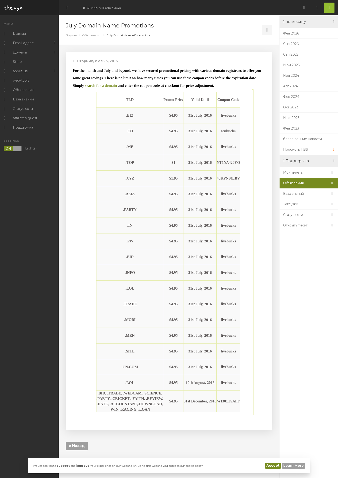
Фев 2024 (291, 97)
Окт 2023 (290, 107)
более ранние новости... (303, 139)
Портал (71, 35)
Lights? (20, 149)
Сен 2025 (290, 54)
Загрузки (308, 204)
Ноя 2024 (291, 75)
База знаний (308, 193)
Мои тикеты (308, 172)
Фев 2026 (291, 33)
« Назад (77, 446)
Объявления (91, 35)
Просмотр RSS (308, 149)
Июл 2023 (291, 118)
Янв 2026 (291, 44)
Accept (273, 465)
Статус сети (308, 215)
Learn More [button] (293, 465)
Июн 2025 (291, 65)
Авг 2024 (290, 86)
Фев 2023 (291, 128)
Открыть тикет (308, 225)
